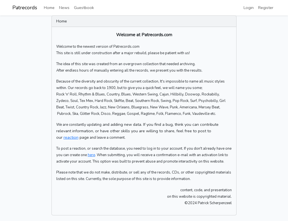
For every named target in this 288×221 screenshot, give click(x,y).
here (91, 155)
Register (265, 7)
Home (49, 7)
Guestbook (84, 7)
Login (249, 7)
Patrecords (24, 7)
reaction (71, 137)
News (64, 7)
